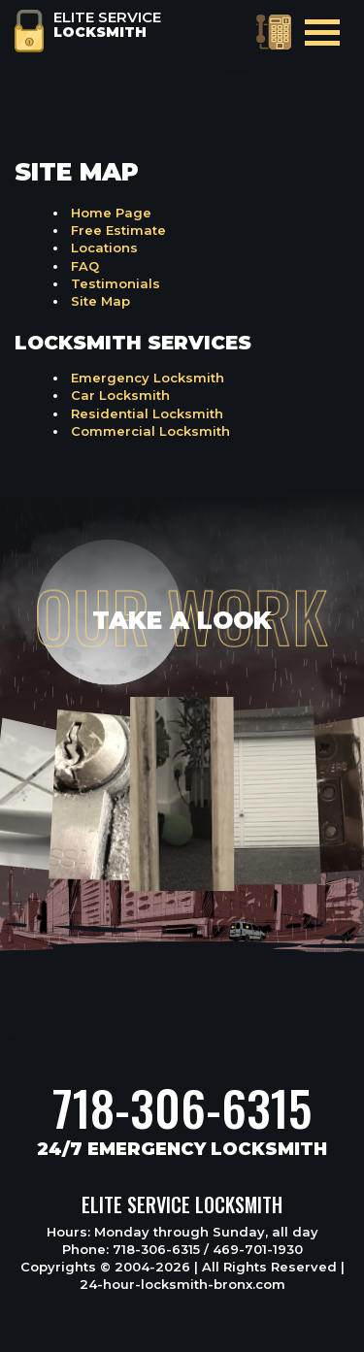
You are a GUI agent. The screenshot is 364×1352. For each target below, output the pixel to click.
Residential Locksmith (147, 413)
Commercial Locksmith (150, 431)
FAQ (85, 266)
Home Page (111, 212)
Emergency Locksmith (147, 377)
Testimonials (115, 283)
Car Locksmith (120, 395)
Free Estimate (118, 230)
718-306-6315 (182, 1106)
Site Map (100, 301)
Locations (104, 247)
